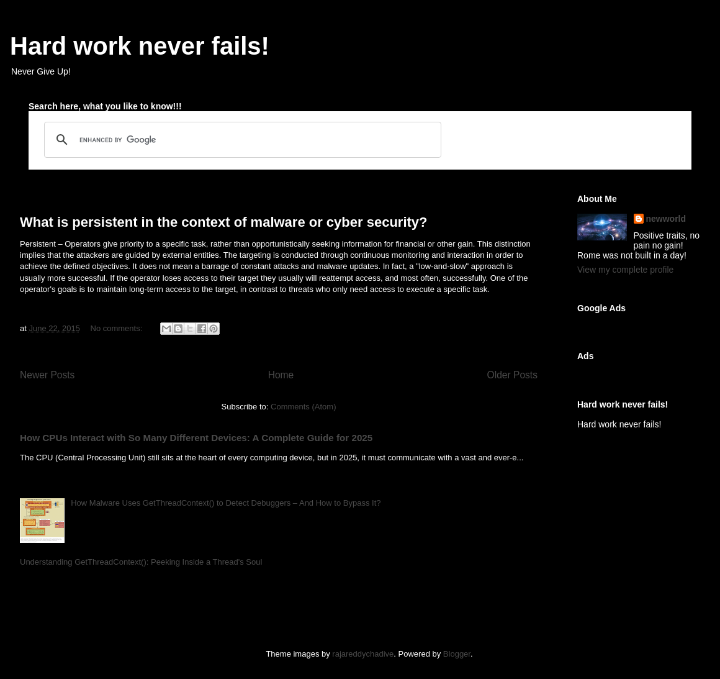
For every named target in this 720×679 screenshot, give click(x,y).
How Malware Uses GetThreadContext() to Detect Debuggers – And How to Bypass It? (225, 503)
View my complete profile (625, 270)
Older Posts (512, 375)
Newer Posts (47, 375)
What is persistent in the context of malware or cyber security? (224, 222)
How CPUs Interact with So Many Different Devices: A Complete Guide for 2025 (196, 437)
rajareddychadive (363, 653)
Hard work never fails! (139, 46)
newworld (666, 219)
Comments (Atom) (303, 406)
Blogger (456, 653)
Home (281, 375)
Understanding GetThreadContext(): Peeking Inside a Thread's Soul (141, 562)
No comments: (118, 328)
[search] (240, 139)
